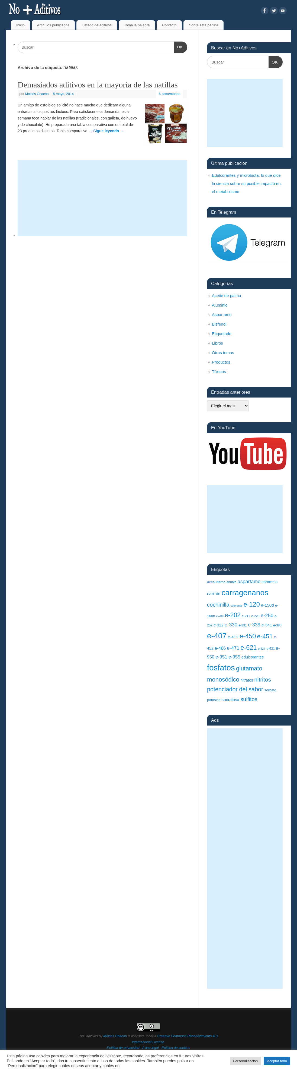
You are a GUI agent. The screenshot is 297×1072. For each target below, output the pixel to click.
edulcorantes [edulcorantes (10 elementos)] (252, 657)
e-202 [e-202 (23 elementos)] (233, 615)
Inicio (20, 25)
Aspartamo (222, 314)
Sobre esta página (203, 25)
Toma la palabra (137, 25)
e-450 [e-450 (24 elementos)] (248, 636)
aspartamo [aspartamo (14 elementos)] (249, 581)
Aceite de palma (226, 295)
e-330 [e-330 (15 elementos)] (231, 625)
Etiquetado (221, 333)
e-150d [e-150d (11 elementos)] (267, 605)
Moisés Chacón (37, 94)
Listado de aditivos (97, 25)
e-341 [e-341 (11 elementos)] (267, 625)
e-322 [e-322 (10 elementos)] (219, 625)
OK (178, 46)
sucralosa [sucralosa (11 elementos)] (231, 699)
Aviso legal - (152, 1048)
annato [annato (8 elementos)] (232, 582)
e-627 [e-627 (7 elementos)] (261, 648)
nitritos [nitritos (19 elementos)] (262, 679)
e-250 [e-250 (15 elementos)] (267, 615)
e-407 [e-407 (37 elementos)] (217, 635)
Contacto (169, 25)
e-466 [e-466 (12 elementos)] (220, 648)
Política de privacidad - (124, 1048)
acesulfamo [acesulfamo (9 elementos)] (216, 582)
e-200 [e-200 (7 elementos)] (220, 616)
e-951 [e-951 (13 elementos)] (221, 657)
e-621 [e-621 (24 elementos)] (248, 647)
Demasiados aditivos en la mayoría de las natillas (98, 84)
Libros (217, 343)
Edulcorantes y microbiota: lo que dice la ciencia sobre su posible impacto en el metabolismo (246, 183)
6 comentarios (169, 94)
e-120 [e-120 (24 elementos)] (251, 604)
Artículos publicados (53, 25)
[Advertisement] (102, 198)
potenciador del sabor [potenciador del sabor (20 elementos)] (235, 689)
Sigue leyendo (108, 131)
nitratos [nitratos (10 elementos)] (246, 680)
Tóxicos (219, 371)
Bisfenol (219, 324)
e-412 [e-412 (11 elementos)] (233, 637)
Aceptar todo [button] (277, 1061)
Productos (221, 362)
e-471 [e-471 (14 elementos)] (233, 648)
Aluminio (220, 305)
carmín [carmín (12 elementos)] (213, 593)
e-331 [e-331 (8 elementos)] (242, 625)
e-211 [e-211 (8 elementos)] (246, 616)
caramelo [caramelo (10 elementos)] (269, 582)
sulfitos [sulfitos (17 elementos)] (248, 699)
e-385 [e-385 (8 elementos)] (277, 625)
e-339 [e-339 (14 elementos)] (254, 625)
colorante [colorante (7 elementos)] (236, 605)
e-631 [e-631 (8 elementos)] (270, 649)
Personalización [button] (245, 1061)
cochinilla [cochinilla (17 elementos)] (218, 605)
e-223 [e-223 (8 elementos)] (255, 616)
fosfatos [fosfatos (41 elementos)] (221, 667)
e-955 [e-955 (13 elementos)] (234, 657)
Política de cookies (176, 1048)
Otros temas (223, 352)
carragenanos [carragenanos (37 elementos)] (244, 592)
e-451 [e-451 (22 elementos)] (265, 636)
